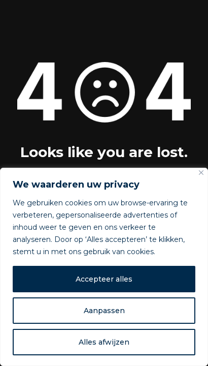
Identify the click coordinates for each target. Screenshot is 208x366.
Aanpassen (104, 310)
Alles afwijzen (104, 342)
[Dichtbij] (201, 172)
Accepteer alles (104, 279)
